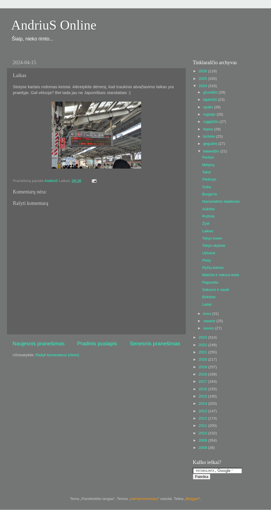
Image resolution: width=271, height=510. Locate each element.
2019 (203, 367)
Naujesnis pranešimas (39, 343)
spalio (208, 107)
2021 (203, 352)
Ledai (206, 304)
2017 (203, 381)
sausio (209, 328)
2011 (203, 425)
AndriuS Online (53, 25)
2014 (203, 403)
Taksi (206, 172)
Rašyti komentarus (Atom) (57, 355)
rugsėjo (210, 114)
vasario (209, 321)
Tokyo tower (212, 238)
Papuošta (210, 282)
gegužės (210, 144)
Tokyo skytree (213, 245)
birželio (209, 136)
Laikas (207, 231)
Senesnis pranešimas (155, 343)
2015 (203, 396)
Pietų (206, 260)
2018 (203, 374)
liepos (208, 129)
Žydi (206, 223)
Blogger (192, 499)
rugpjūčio (211, 121)
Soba (206, 187)
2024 (203, 86)
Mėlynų (208, 165)
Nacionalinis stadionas (221, 201)
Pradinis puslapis (97, 343)
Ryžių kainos (213, 267)
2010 (203, 433)
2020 (203, 359)
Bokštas (209, 297)
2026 (203, 71)
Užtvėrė (208, 253)
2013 (203, 411)
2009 (203, 440)
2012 (203, 418)
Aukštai (208, 209)
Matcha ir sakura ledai (220, 275)
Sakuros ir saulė (215, 290)
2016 (203, 389)
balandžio (211, 151)
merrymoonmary (144, 499)
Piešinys (209, 179)
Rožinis (208, 216)
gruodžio (211, 92)
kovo (207, 314)
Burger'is (209, 194)
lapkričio (210, 99)
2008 (203, 448)
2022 (203, 345)
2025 (203, 78)
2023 (203, 337)
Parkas (208, 157)
